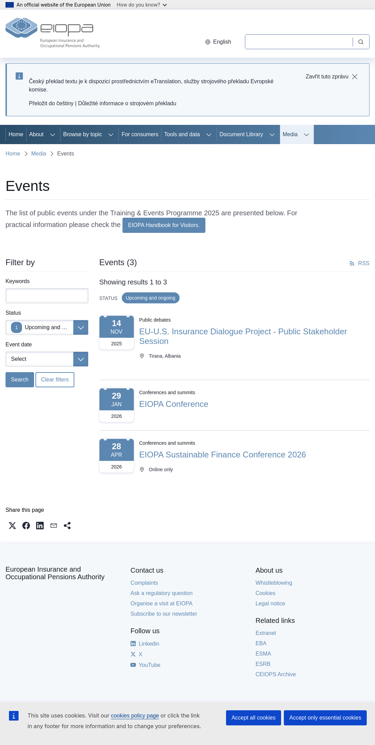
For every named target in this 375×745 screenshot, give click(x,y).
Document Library (241, 134)
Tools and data (182, 134)
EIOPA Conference (173, 404)
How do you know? (142, 5)
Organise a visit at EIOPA (161, 603)
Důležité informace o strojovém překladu (127, 103)
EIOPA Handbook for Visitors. (164, 225)
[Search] (299, 41)
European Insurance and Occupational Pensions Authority (55, 573)
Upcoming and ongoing (53, 327)
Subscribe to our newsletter (163, 614)
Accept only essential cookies (325, 718)
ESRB (263, 664)
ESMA (263, 654)
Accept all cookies (254, 718)
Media (290, 134)
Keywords (18, 281)
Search (20, 379)
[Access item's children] (52, 134)
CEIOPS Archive (276, 674)
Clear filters (55, 379)
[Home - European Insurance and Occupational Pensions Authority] (53, 34)
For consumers (139, 134)
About (36, 134)
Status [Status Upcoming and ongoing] (13, 313)
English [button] (218, 42)
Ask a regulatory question (161, 593)
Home (16, 134)
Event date (19, 344)
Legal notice (270, 603)
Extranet (266, 633)
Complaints (144, 583)
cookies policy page (135, 716)
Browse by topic (82, 134)
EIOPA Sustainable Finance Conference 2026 (222, 454)
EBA (261, 643)
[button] (12, 525)
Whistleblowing (274, 583)
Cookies (266, 593)
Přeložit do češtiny (51, 103)
